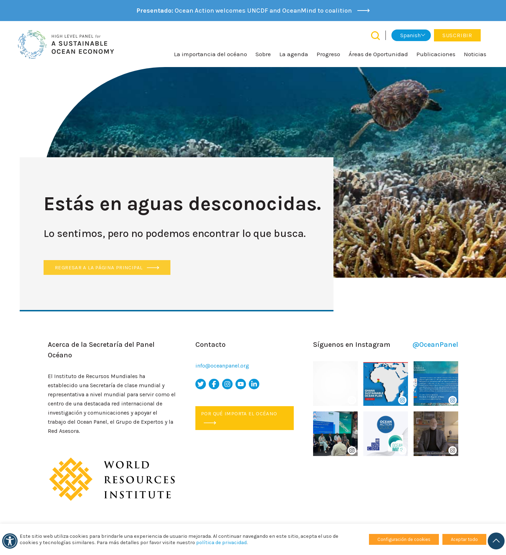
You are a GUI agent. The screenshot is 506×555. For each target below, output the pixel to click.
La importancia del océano (210, 54)
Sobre (263, 54)
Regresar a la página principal (107, 267)
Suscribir (457, 35)
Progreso (328, 54)
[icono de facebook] (214, 384)
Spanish (410, 35)
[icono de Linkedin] (254, 384)
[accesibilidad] (9, 541)
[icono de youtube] (240, 384)
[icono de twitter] (200, 384)
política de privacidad (221, 543)
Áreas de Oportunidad (378, 54)
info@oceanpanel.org (222, 365)
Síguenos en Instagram (385, 344)
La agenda (293, 54)
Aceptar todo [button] (464, 539)
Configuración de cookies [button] (403, 539)
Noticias (475, 54)
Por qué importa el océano (239, 417)
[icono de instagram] (227, 384)
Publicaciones (435, 54)
